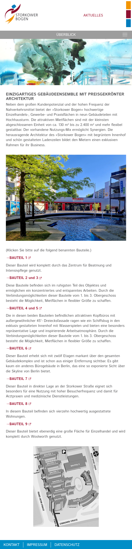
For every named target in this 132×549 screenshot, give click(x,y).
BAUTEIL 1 (20, 257)
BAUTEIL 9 (20, 424)
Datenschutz (66, 544)
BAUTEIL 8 (20, 403)
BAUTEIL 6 (20, 348)
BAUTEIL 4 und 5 (25, 308)
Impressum (37, 544)
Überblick (66, 34)
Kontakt (12, 544)
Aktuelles (93, 15)
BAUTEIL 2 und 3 (25, 277)
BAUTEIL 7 (20, 378)
